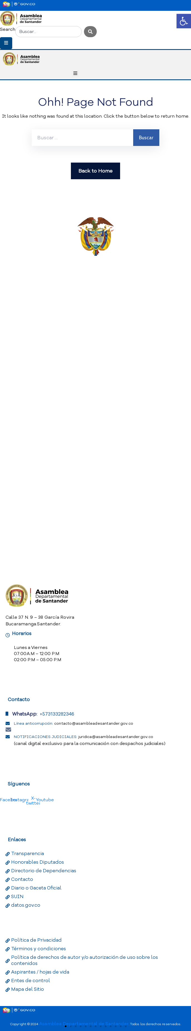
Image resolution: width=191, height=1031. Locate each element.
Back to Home (95, 171)
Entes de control (30, 980)
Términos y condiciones (38, 949)
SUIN (17, 896)
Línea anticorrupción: (73, 723)
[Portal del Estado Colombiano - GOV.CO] (19, 4)
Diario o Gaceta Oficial (36, 888)
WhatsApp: (24, 714)
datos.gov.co (25, 905)
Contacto (22, 879)
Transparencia (27, 853)
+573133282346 (57, 714)
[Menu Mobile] (6, 43)
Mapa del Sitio (27, 989)
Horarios (21, 633)
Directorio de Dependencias (43, 871)
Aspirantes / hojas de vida (40, 972)
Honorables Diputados (37, 862)
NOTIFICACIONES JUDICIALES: (83, 736)
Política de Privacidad (36, 940)
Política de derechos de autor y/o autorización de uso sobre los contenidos (84, 960)
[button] (184, 21)
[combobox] (48, 31)
